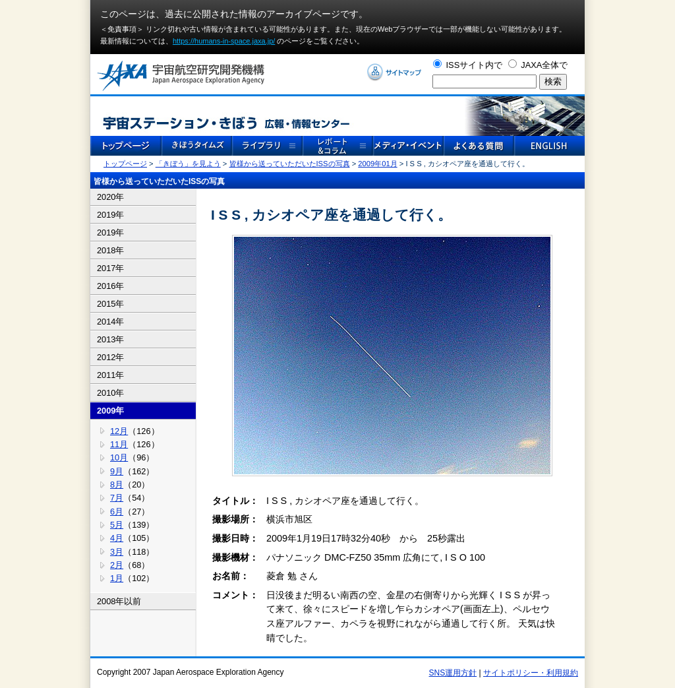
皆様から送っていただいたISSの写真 (289, 164)
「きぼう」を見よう (188, 164)
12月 (119, 431)
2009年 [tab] (110, 411)
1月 (116, 578)
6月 (116, 511)
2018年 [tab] (110, 250)
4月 (116, 538)
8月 (116, 484)
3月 (116, 552)
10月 (119, 457)
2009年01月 (377, 164)
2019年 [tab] (110, 215)
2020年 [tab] (110, 197)
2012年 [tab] (110, 357)
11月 (119, 444)
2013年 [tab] (110, 339)
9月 (116, 471)
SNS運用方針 (453, 672)
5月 (116, 525)
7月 (116, 498)
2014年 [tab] (110, 322)
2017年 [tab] (110, 268)
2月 (116, 565)
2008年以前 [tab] (119, 601)
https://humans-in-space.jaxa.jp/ (224, 41)
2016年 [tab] (110, 286)
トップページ (125, 164)
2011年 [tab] (110, 375)
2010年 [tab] (110, 393)
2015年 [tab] (110, 304)
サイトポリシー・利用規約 (530, 672)
